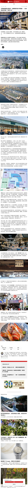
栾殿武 (2, 44)
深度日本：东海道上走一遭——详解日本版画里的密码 (13, 367)
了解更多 (14, 484)
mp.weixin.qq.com (4, 358)
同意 (14, 481)
